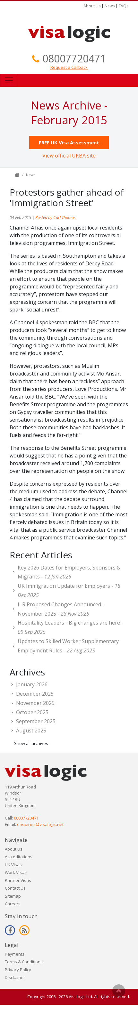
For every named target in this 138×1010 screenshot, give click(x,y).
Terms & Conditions (24, 962)
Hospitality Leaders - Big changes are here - (70, 627)
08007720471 (74, 58)
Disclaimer (15, 977)
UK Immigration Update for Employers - (69, 590)
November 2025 (35, 703)
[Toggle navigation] (9, 80)
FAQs (123, 6)
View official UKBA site (69, 155)
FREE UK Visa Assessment (69, 142)
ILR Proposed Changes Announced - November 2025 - (61, 609)
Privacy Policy (18, 970)
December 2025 (35, 693)
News (110, 6)
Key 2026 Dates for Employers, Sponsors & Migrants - (69, 572)
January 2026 (31, 684)
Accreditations (18, 857)
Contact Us (15, 888)
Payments (14, 954)
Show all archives (31, 743)
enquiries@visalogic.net (40, 824)
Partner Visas (18, 880)
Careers (13, 904)
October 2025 (32, 712)
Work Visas (16, 872)
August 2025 (31, 730)
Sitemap (13, 896)
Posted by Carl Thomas (55, 217)
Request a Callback (69, 67)
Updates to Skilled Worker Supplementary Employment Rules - (68, 646)
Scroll (118, 990)
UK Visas (13, 865)
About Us (91, 6)
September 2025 (36, 721)
